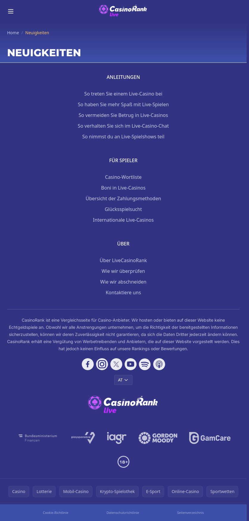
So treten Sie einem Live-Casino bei (123, 93)
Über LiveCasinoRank (123, 260)
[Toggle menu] (11, 11)
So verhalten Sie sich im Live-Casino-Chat (123, 126)
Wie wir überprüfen (123, 271)
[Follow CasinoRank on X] (116, 364)
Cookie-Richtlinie (55, 512)
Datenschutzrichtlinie (123, 512)
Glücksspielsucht (123, 209)
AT (123, 380)
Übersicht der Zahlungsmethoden (123, 198)
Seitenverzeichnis (190, 512)
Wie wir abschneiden (123, 282)
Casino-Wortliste (123, 177)
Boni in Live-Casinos (123, 187)
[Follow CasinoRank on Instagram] (102, 364)
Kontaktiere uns (123, 292)
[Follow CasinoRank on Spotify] (145, 364)
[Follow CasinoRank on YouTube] (131, 364)
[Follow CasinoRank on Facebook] (88, 364)
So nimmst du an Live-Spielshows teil (123, 136)
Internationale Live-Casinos (123, 220)
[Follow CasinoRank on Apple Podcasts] (159, 364)
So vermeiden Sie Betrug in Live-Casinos (123, 115)
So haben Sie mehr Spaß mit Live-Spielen (123, 104)
